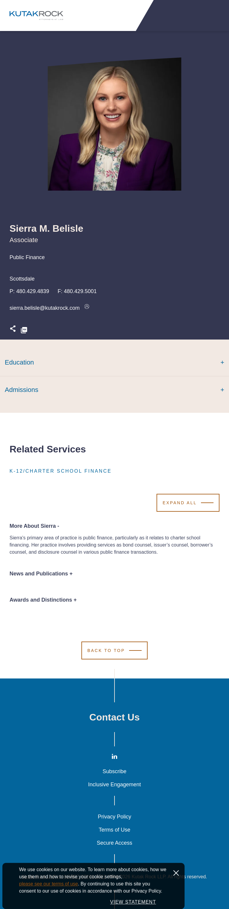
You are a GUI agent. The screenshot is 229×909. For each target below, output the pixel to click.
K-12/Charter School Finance (61, 471)
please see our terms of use (48, 899)
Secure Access (114, 843)
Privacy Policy (114, 817)
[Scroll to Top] (114, 650)
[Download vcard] (86, 308)
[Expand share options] (13, 330)
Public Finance (27, 257)
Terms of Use (114, 830)
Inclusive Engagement (114, 784)
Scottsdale (22, 279)
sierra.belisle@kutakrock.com (45, 308)
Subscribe (114, 771)
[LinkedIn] (114, 758)
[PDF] (24, 330)
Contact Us (114, 717)
